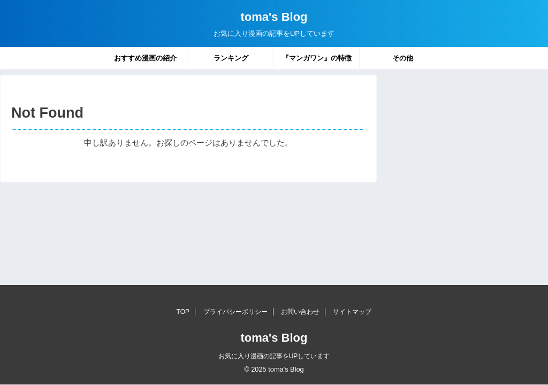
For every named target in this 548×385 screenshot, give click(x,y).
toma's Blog (273, 17)
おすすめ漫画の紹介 (145, 58)
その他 (402, 58)
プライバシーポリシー (235, 311)
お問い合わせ (300, 311)
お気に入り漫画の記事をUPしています (274, 356)
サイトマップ (352, 311)
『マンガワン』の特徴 (317, 58)
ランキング (231, 58)
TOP (183, 311)
